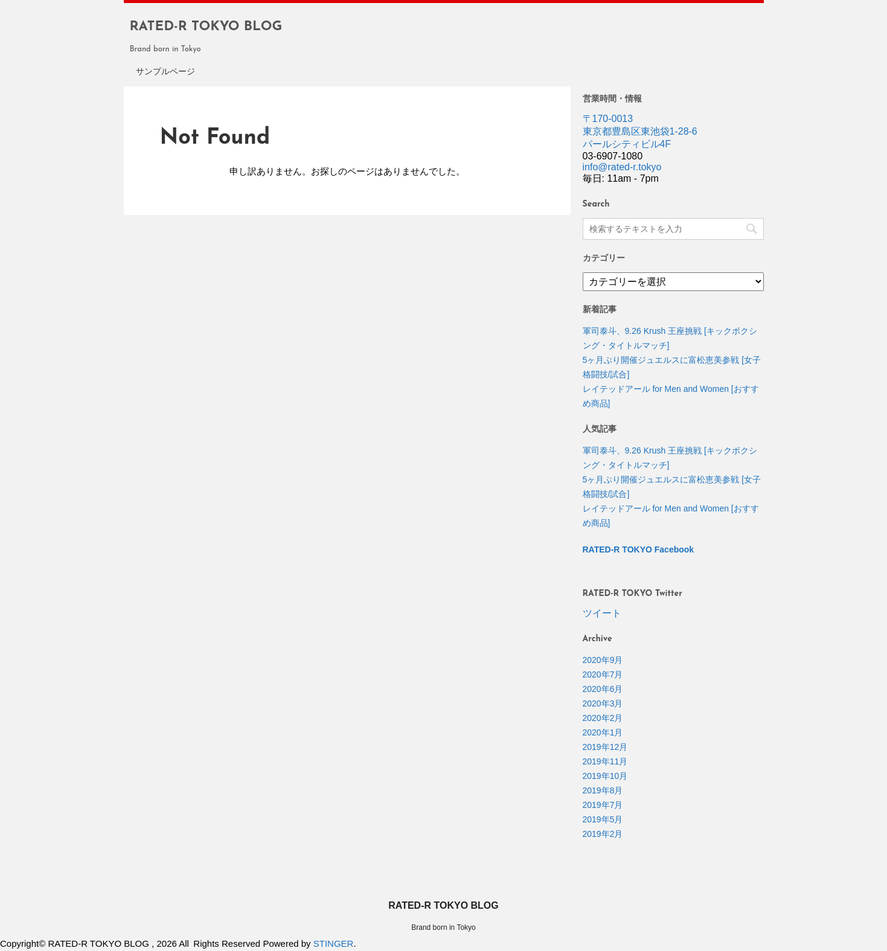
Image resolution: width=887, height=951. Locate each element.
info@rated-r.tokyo (622, 167)
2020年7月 (603, 674)
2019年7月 (603, 805)
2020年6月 (603, 689)
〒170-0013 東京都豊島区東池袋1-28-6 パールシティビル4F (640, 131)
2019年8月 (603, 790)
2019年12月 (605, 747)
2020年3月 (603, 703)
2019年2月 (603, 834)
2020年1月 (603, 732)
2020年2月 (603, 718)
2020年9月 (603, 660)
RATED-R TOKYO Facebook (638, 549)
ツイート (602, 613)
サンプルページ (165, 72)
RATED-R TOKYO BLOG (206, 27)
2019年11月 (605, 761)
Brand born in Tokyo (443, 927)
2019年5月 (603, 819)
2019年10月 (605, 776)
